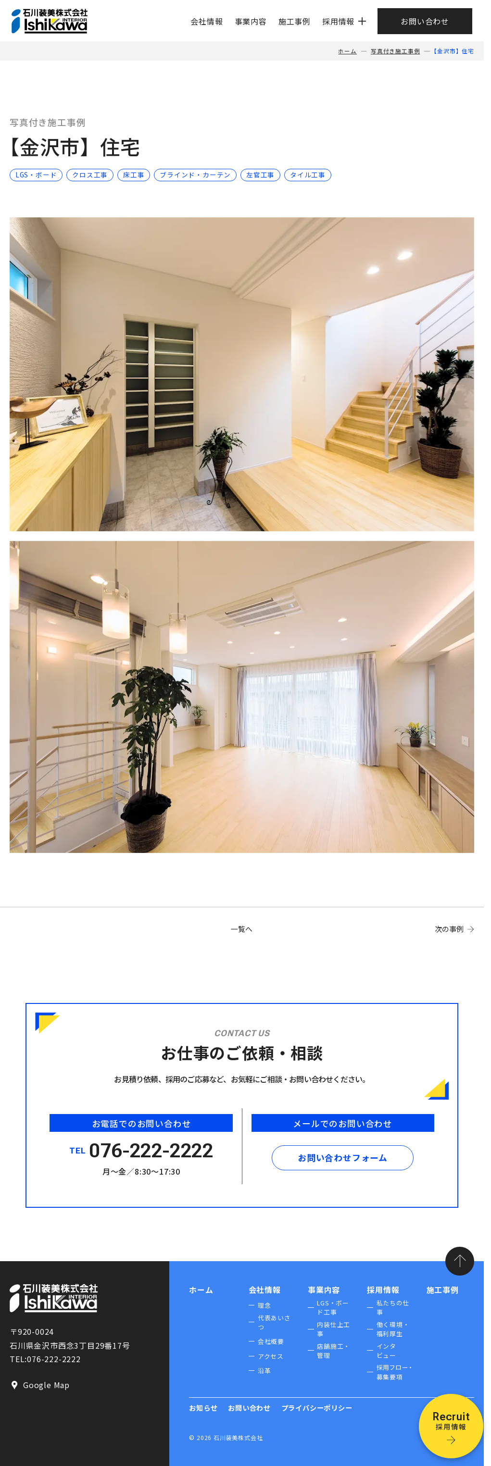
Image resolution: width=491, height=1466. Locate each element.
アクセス (271, 1356)
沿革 (264, 1370)
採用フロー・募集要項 (395, 1372)
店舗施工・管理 (333, 1350)
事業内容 (251, 21)
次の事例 (449, 929)
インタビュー (386, 1350)
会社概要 (271, 1341)
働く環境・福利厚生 (393, 1329)
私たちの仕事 (393, 1307)
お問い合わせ (425, 21)
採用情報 (338, 21)
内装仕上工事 (333, 1329)
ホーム (347, 51)
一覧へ (241, 929)
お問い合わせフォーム (343, 1157)
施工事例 (294, 21)
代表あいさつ (274, 1322)
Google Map (40, 1385)
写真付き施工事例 (395, 51)
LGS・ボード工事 (333, 1307)
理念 (264, 1305)
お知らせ (203, 1408)
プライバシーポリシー (317, 1408)
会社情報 (206, 21)
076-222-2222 (151, 1150)
